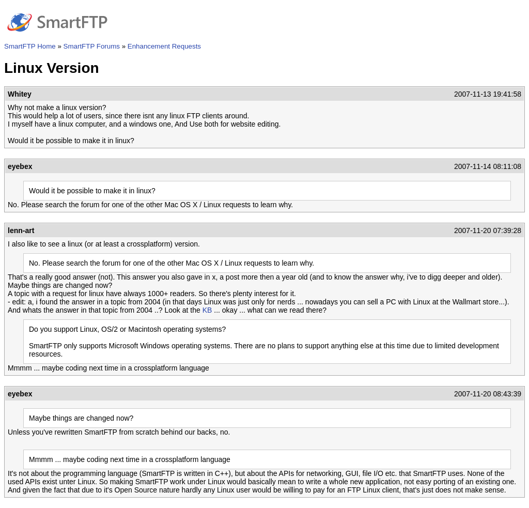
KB (207, 310)
